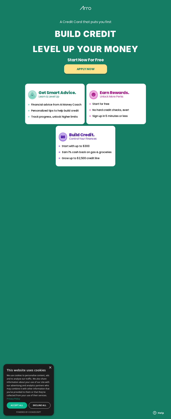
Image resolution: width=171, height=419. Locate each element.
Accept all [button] (17, 405)
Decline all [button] (39, 405)
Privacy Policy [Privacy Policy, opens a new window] (13, 398)
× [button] (50, 367)
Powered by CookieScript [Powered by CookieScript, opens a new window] (28, 412)
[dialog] (28, 390)
